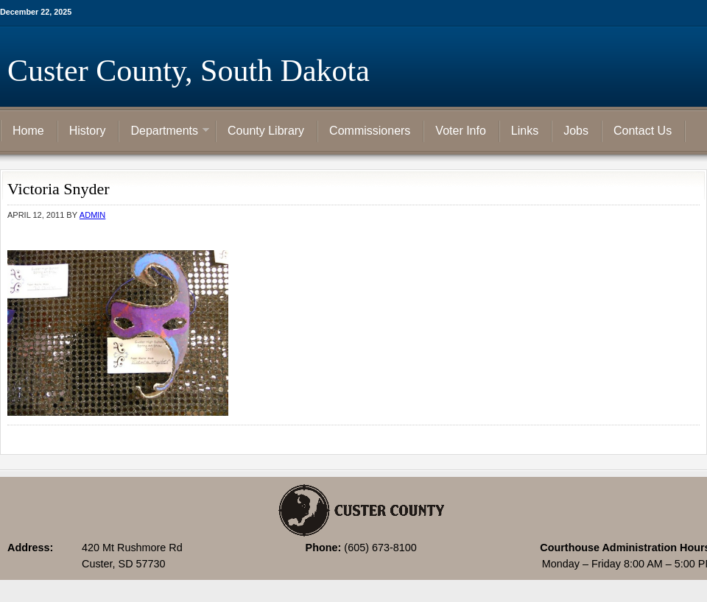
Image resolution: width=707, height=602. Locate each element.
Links (524, 130)
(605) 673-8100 (380, 547)
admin (92, 214)
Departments (164, 131)
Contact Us (642, 130)
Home (28, 130)
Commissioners (369, 130)
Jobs (575, 130)
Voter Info (460, 130)
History (87, 130)
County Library (266, 130)
